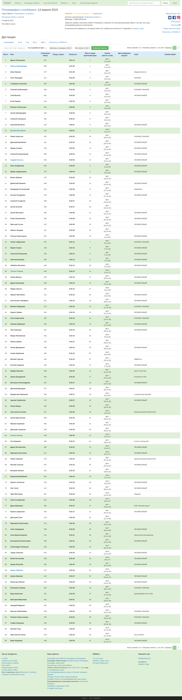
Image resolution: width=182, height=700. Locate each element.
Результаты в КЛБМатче (171, 32)
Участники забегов (50, 3)
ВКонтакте (24, 672)
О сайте (5, 658)
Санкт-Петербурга (81, 661)
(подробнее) (97, 13)
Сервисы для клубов (9, 661)
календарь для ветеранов (76, 658)
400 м (43, 42)
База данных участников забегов (59, 665)
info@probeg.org (144, 658)
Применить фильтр (100, 48)
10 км (20, 42)
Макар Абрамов (16, 570)
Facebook (32, 672)
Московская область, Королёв (13, 17)
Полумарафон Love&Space (19, 9)
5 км (27, 42)
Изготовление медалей (88, 3)
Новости (18, 3)
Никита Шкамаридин (18, 66)
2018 (74, 668)
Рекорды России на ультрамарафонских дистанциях (66, 679)
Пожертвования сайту (10, 668)
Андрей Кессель (16, 160)
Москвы (70, 661)
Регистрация (175, 22)
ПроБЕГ (7, 3)
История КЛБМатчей (100, 663)
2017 (78, 668)
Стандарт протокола (54, 688)
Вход (175, 3)
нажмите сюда (138, 28)
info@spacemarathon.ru (92, 17)
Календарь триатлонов (55, 663)
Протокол (175, 25)
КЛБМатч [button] (65, 3)
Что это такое (98, 658)
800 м (35, 42)
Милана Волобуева (18, 130)
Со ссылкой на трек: (36, 48)
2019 (69, 668)
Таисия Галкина (16, 271)
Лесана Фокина (16, 435)
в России (82, 681)
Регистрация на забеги (10, 663)
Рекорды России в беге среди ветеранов (62, 677)
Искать (165, 3)
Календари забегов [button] (32, 3)
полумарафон (9, 42)
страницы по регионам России (13, 674)
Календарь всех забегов (56, 658)
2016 (83, 668)
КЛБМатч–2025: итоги (101, 661)
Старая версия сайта (9, 670)
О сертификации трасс (55, 670)
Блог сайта (6, 665)
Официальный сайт (173, 13)
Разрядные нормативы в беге (58, 686)
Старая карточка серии (171, 28)
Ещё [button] (74, 3)
